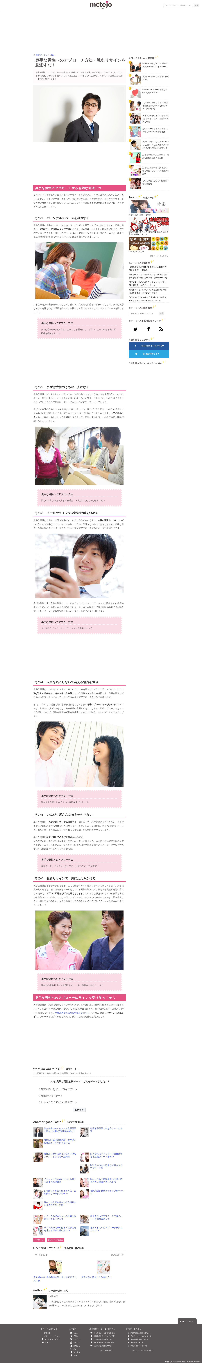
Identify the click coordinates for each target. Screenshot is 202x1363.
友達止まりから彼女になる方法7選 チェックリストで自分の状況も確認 (155, 119)
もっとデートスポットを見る (142, 1350)
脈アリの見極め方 (55, 1240)
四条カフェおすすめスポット (141, 1336)
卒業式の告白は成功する (102, 1346)
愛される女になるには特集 (140, 215)
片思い (73, 1336)
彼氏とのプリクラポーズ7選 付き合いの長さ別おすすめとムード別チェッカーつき (147, 298)
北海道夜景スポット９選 (139, 1339)
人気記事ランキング (50, 1339)
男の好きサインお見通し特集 (104, 1343)
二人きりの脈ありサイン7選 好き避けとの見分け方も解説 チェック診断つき (155, 105)
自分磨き (74, 1352)
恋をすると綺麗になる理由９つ (96, 1277)
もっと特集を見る (106, 1350)
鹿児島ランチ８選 (137, 1343)
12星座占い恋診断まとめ (103, 1339)
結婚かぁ (74, 1346)
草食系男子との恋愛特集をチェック (72, 1013)
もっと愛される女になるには (104, 1333)
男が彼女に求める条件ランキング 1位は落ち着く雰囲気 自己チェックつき (147, 283)
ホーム (45, 1343)
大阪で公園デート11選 (139, 1346)
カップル (74, 1339)
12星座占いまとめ (136, 251)
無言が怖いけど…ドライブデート (59, 1089)
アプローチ (39, 1240)
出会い (73, 1333)
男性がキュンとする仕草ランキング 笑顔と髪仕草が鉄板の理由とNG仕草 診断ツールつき (148, 276)
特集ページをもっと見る (159, 256)
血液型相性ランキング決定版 (104, 1336)
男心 (73, 1355)
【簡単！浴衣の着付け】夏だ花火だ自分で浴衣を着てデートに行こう (148, 268)
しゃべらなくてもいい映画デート (59, 1102)
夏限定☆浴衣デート (52, 1095)
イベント (74, 1343)
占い (73, 1349)
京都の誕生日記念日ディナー (141, 1333)
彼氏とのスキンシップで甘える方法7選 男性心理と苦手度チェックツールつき (147, 291)
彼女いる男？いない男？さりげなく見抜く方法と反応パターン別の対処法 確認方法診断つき (155, 145)
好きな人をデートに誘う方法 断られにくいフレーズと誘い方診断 (155, 171)
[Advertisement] (101, 32)
